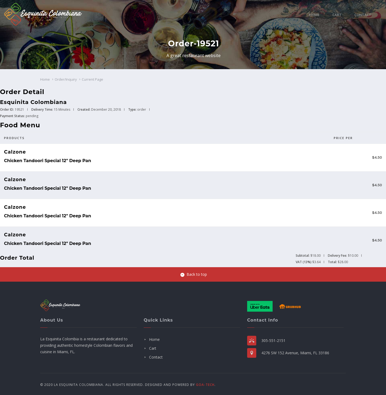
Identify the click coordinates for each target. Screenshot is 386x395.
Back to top (193, 274)
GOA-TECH (205, 384)
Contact (362, 14)
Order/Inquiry (66, 79)
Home (314, 14)
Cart (337, 14)
